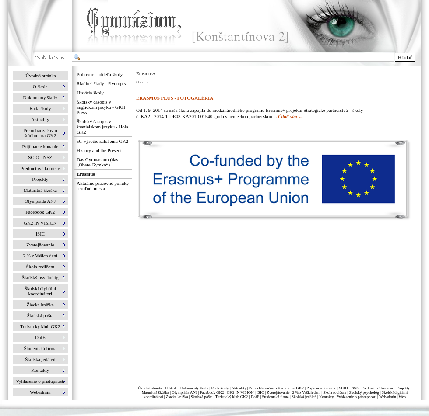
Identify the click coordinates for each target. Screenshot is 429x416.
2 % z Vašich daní (306, 392)
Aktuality (238, 388)
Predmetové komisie (378, 388)
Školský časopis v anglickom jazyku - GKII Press (101, 107)
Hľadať (405, 57)
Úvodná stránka (40, 75)
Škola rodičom (334, 392)
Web (402, 397)
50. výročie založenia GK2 (102, 141)
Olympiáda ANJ (184, 392)
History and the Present (99, 150)
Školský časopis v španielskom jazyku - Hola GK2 (102, 127)
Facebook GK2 (212, 392)
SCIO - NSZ (349, 388)
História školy (90, 92)
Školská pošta (202, 397)
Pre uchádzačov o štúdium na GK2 (276, 388)
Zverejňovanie (278, 392)
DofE (255, 397)
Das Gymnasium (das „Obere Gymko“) (97, 162)
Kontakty (326, 397)
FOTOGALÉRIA (195, 98)
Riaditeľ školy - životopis (101, 83)
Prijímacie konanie (321, 388)
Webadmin (387, 397)
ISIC (260, 392)
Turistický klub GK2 (231, 397)
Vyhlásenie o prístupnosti (356, 397)
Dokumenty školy (194, 388)
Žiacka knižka (177, 397)
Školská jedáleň (304, 397)
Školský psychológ (364, 392)
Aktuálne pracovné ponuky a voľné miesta (103, 185)
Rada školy (220, 388)
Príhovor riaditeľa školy (100, 74)
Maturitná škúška (155, 392)
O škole (171, 388)
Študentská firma (275, 397)
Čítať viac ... (290, 116)
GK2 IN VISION (240, 392)
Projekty (403, 388)
